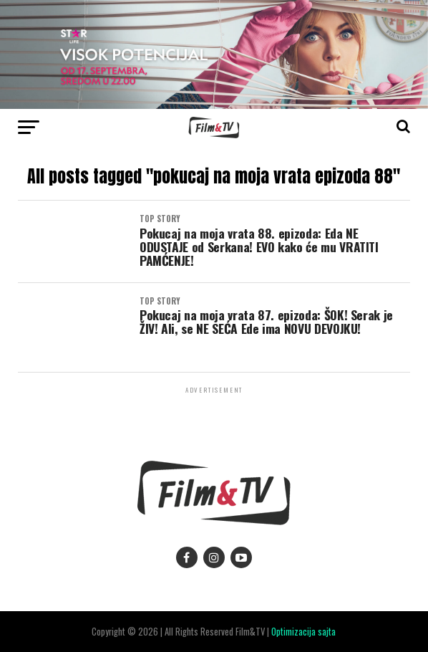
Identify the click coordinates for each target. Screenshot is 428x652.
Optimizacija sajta (303, 631)
